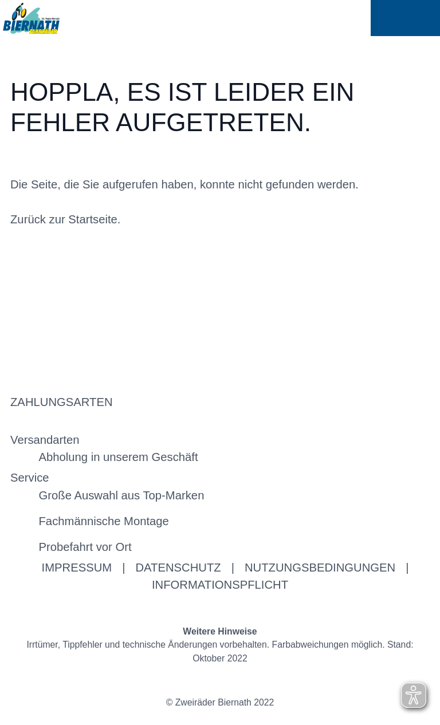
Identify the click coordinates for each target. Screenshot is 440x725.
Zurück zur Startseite (63, 219)
